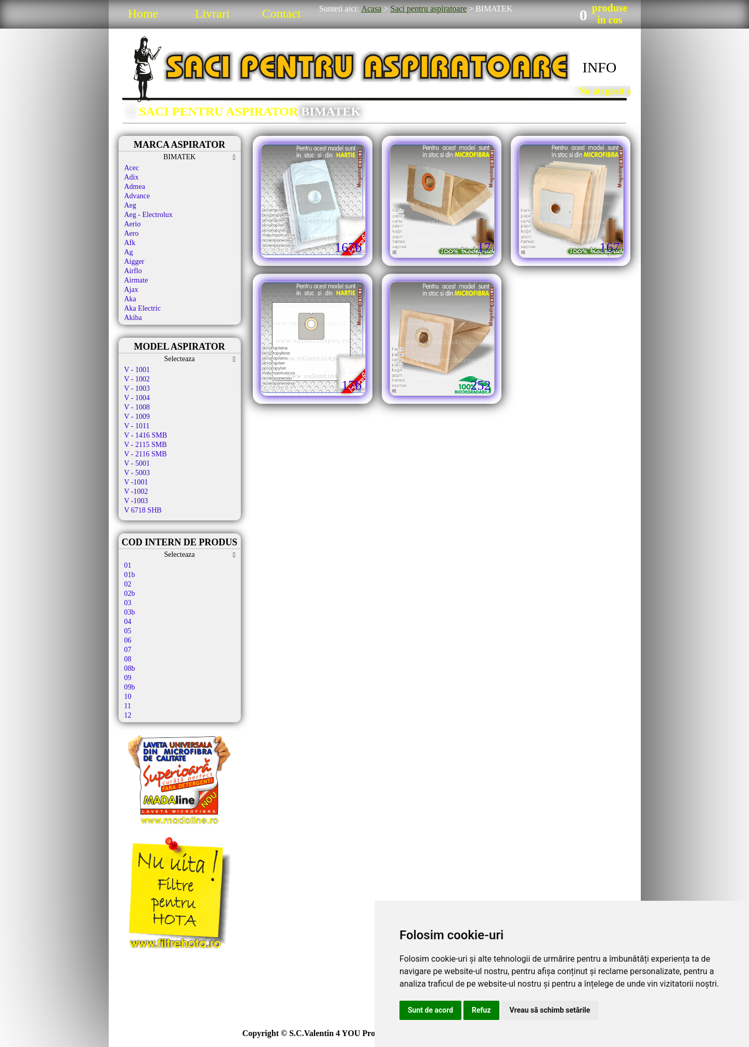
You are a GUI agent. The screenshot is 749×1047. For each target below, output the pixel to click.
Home (143, 13)
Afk (130, 243)
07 (128, 650)
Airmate (136, 280)
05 (128, 631)
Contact (281, 13)
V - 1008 (137, 407)
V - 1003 (137, 388)
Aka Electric (142, 308)
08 (128, 659)
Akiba (133, 318)
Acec (131, 168)
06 (128, 640)
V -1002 (136, 491)
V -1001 (136, 482)
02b (129, 593)
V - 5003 (137, 473)
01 (128, 565)
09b (129, 687)
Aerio (132, 224)
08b (129, 668)
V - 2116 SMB (145, 454)
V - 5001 (137, 463)
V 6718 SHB (143, 510)
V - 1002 (137, 379)
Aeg (130, 205)
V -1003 (136, 501)
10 (128, 696)
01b (129, 575)
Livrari (212, 13)
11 (127, 706)
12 (128, 715)
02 (128, 584)
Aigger (134, 261)
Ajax (131, 289)
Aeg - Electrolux (148, 215)
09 (128, 678)
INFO (599, 67)
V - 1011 (137, 426)
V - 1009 (137, 416)
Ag (128, 252)
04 (128, 621)
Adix (131, 177)
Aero (131, 233)
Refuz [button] (481, 1010)
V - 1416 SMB (145, 435)
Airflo (133, 271)
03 (128, 603)
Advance (137, 196)
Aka (130, 299)
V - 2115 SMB (145, 445)
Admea (134, 186)
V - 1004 (137, 398)
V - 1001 (137, 370)
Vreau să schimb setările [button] (550, 1010)
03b (129, 612)
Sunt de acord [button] (430, 1010)
